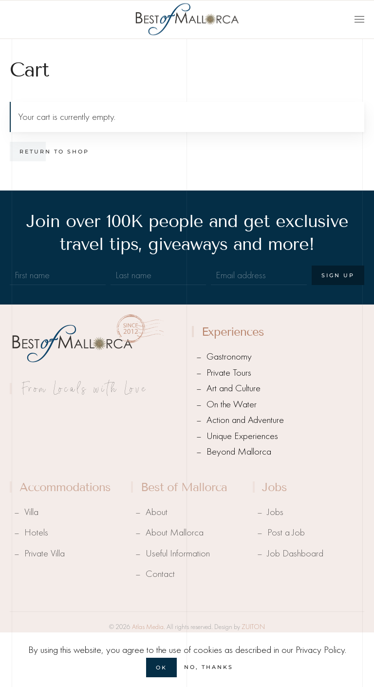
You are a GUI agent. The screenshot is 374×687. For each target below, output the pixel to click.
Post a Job (286, 532)
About (157, 511)
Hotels (36, 532)
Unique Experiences (242, 435)
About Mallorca (175, 532)
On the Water (231, 404)
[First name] (58, 275)
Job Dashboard (295, 553)
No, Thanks (208, 667)
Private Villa (44, 553)
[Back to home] (187, 19)
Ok (161, 667)
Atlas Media (148, 627)
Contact (160, 573)
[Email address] (259, 275)
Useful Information (178, 553)
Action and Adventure (245, 419)
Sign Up (338, 275)
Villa (31, 511)
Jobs (275, 511)
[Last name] (158, 275)
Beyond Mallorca (238, 451)
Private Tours (228, 372)
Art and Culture (233, 388)
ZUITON (253, 627)
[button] (359, 19)
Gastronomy (229, 356)
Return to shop (54, 151)
